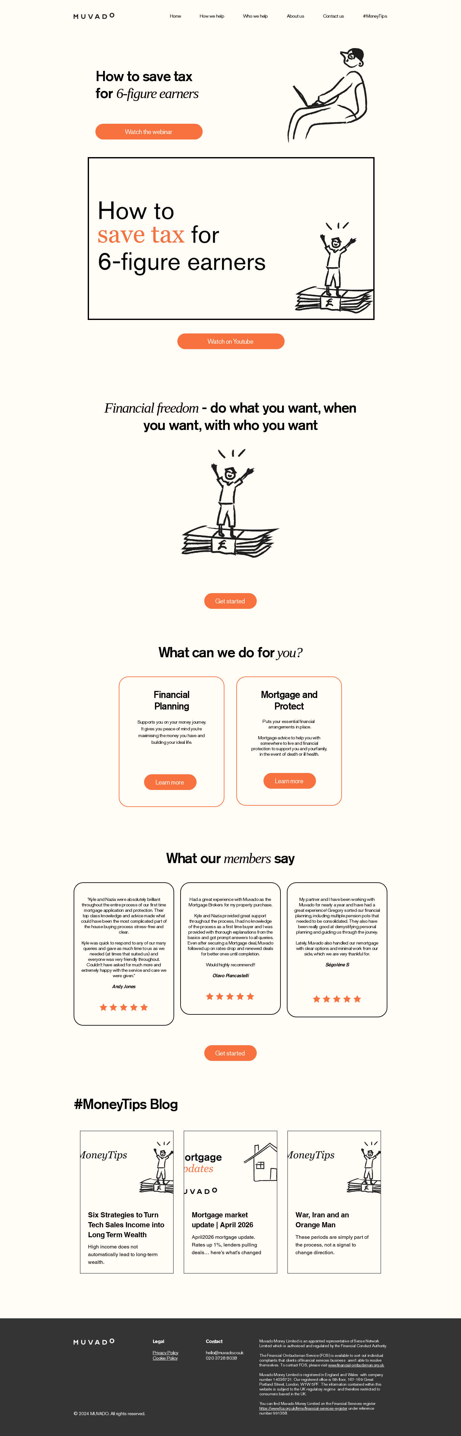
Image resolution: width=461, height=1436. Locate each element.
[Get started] (230, 601)
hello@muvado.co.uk (225, 1352)
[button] (221, 16)
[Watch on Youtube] (231, 341)
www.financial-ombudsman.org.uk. (356, 1365)
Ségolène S (337, 964)
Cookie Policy (165, 1358)
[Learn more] (170, 782)
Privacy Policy (166, 1352)
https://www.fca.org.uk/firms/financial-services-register (303, 1408)
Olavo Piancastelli (230, 975)
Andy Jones (123, 986)
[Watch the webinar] (149, 131)
